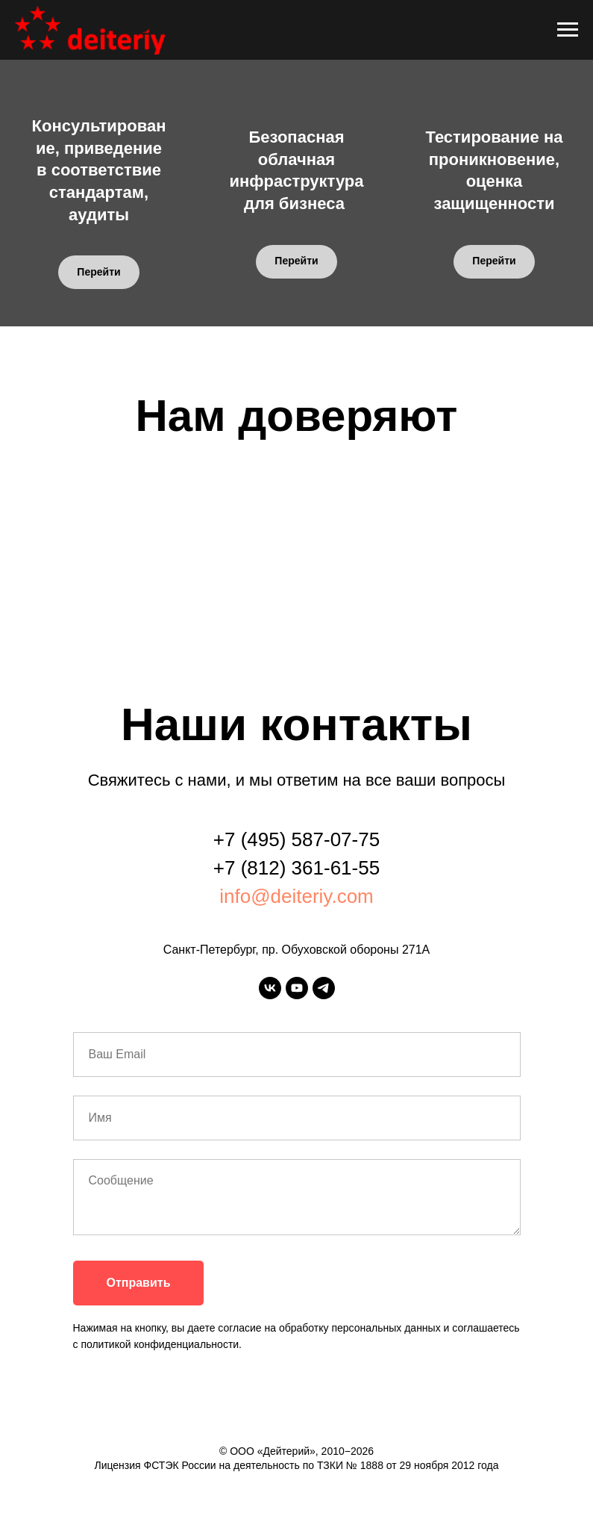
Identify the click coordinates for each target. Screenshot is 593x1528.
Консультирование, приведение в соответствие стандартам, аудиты (99, 170)
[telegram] (324, 988)
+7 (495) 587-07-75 (296, 839)
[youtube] (297, 988)
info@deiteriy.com (296, 896)
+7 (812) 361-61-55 (296, 868)
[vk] (270, 988)
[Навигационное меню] (567, 29)
